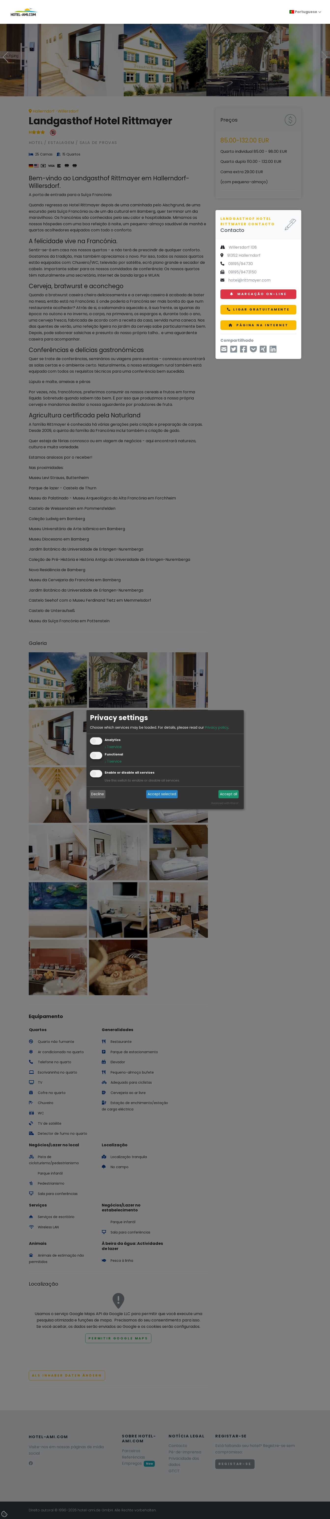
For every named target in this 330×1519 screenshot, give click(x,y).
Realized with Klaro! (224, 803)
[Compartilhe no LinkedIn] (273, 351)
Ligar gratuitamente (258, 309)
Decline (97, 794)
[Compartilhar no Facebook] (243, 351)
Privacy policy (216, 727)
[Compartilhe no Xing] (263, 351)
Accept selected (162, 794)
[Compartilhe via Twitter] (233, 351)
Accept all (228, 794)
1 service (113, 746)
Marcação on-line (258, 294)
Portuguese (303, 11)
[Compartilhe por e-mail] (223, 351)
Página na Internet (258, 325)
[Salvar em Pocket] (253, 351)
